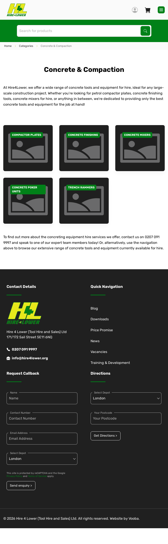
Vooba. (134, 518)
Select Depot (18, 453)
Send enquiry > (21, 485)
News (95, 341)
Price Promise (102, 330)
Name (13, 392)
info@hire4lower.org (27, 358)
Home (8, 46)
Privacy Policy (14, 476)
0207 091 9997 (22, 349)
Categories (26, 46)
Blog (94, 308)
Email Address (19, 432)
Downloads (100, 319)
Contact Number (20, 412)
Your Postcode (103, 412)
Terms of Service (37, 476)
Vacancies (99, 352)
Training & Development (110, 363)
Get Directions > (105, 436)
